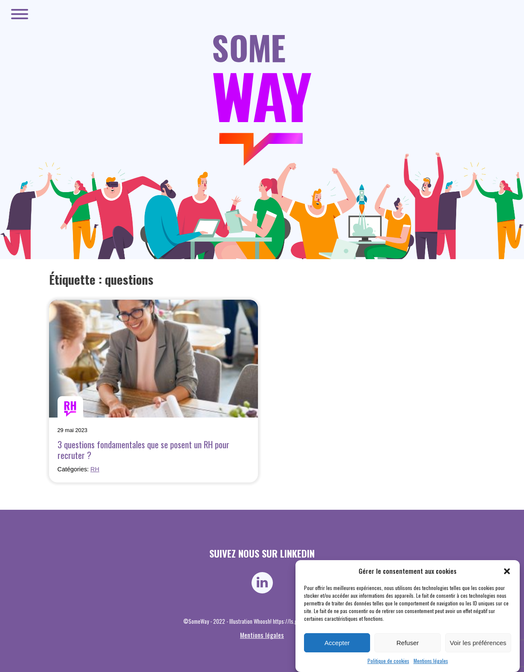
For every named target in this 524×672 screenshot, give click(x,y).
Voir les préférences (478, 642)
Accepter (337, 642)
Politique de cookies (388, 660)
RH (94, 469)
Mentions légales (431, 660)
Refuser (408, 642)
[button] (507, 571)
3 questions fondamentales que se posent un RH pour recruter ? (143, 450)
